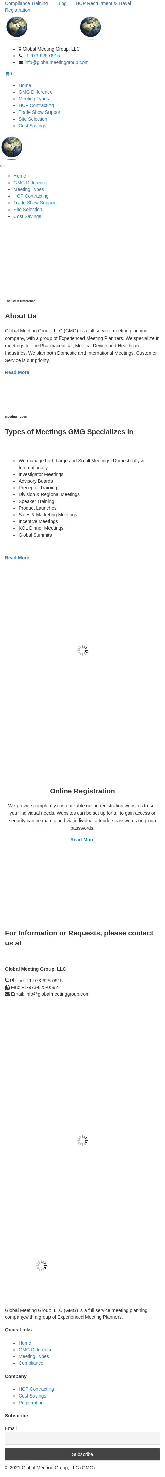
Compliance (31, 1363)
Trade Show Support (40, 112)
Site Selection (33, 119)
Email (11, 1428)
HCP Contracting (36, 105)
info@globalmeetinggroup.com (57, 62)
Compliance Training (26, 3)
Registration (17, 10)
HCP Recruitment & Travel (103, 3)
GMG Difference (36, 92)
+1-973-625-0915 (42, 55)
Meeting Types (34, 98)
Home (25, 85)
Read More (17, 372)
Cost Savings (32, 125)
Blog (62, 3)
